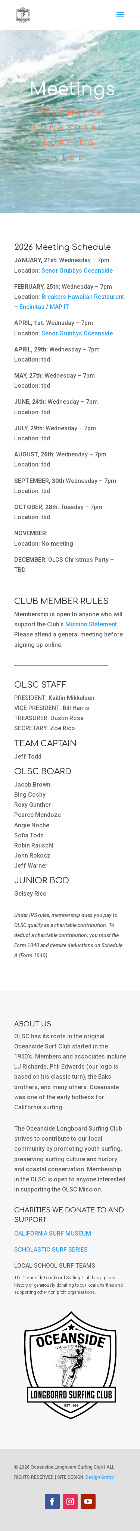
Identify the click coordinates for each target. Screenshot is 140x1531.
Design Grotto (99, 1477)
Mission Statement (91, 624)
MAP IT (59, 306)
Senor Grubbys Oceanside (77, 270)
